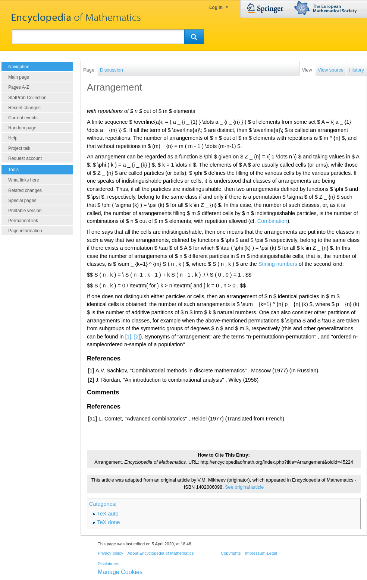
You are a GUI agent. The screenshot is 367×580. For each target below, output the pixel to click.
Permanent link (23, 220)
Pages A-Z (18, 87)
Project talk (19, 148)
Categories (102, 504)
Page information (25, 230)
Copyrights (231, 553)
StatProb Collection (27, 97)
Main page (18, 77)
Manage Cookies (120, 572)
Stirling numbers (277, 264)
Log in (216, 7)
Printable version (24, 210)
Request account (25, 158)
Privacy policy (110, 553)
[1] (128, 337)
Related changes (25, 190)
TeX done (108, 522)
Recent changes (24, 107)
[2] (137, 337)
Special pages (22, 200)
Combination (272, 221)
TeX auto (108, 514)
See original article (244, 487)
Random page (22, 127)
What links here (23, 180)
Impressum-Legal (261, 553)
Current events (23, 117)
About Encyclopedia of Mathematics (160, 553)
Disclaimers (108, 563)
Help (13, 138)
